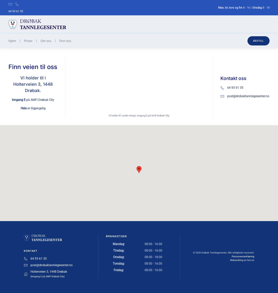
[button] (139, 169)
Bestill (258, 40)
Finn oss (65, 41)
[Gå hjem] (37, 24)
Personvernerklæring (243, 255)
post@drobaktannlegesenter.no (248, 96)
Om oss (46, 41)
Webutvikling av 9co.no (242, 259)
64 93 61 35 (15, 11)
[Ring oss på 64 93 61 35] (17, 4)
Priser (28, 41)
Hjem (12, 41)
